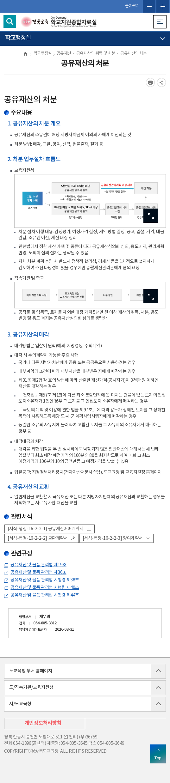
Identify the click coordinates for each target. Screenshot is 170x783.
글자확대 (162, 6)
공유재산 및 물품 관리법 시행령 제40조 (44, 587)
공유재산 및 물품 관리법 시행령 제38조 (44, 580)
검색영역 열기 (9, 21)
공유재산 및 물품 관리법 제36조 (38, 572)
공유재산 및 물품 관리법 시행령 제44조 (44, 595)
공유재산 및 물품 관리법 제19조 (38, 565)
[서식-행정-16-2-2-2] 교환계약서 (41, 538)
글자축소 (149, 6)
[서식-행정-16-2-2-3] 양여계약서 (116, 538)
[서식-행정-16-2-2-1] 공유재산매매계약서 (49, 528)
